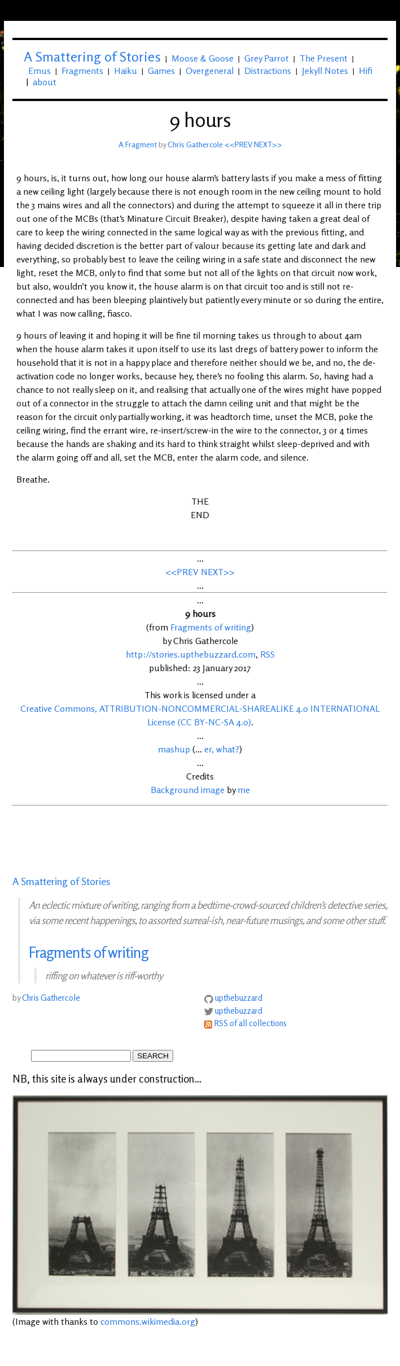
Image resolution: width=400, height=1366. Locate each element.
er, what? (221, 749)
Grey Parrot (266, 58)
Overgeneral (210, 70)
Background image (188, 789)
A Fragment (137, 144)
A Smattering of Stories (61, 881)
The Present (324, 58)
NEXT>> (268, 144)
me (244, 789)
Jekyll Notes (325, 70)
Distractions (267, 70)
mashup (174, 749)
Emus (39, 70)
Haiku (125, 70)
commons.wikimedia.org (147, 1321)
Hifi (365, 70)
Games (161, 70)
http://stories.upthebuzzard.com (191, 654)
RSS (267, 654)
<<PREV (238, 144)
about (44, 81)
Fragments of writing (210, 627)
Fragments (82, 70)
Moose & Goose (203, 58)
